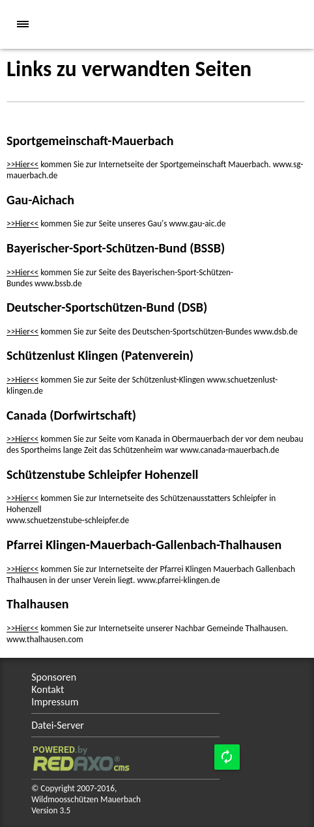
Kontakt (47, 689)
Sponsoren (53, 677)
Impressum (54, 702)
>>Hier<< (22, 164)
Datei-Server (57, 725)
